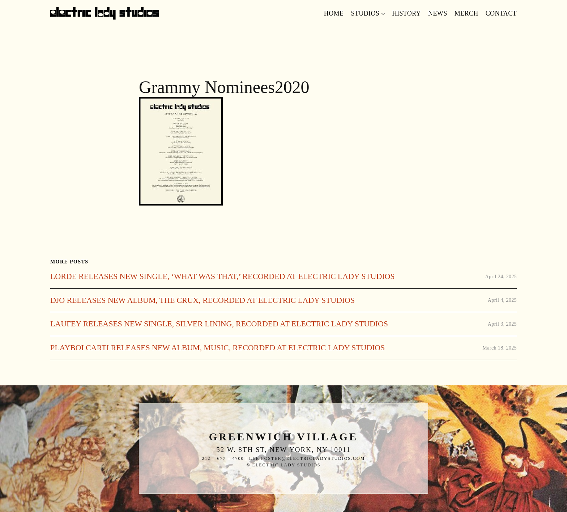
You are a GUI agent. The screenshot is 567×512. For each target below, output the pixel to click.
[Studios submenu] (383, 14)
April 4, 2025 (502, 300)
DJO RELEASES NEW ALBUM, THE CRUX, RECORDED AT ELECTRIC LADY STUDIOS (202, 300)
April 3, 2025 (502, 324)
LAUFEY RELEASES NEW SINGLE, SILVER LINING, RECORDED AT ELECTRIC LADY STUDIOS (219, 324)
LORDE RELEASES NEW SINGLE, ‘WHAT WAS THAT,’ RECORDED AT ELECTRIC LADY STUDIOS (222, 276)
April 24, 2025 (501, 276)
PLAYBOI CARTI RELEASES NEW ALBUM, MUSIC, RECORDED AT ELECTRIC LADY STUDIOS (217, 347)
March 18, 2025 (499, 348)
